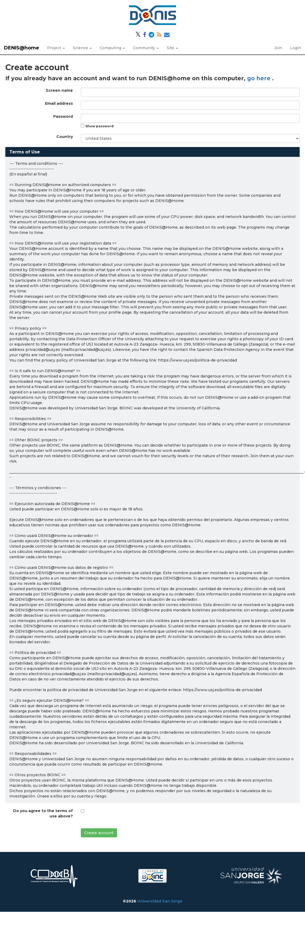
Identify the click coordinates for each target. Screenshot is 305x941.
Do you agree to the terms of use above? (43, 813)
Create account (99, 832)
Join (278, 47)
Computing (112, 47)
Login (295, 47)
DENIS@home (21, 48)
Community (146, 47)
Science (82, 47)
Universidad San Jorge (159, 901)
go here (259, 78)
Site (172, 47)
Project (56, 47)
